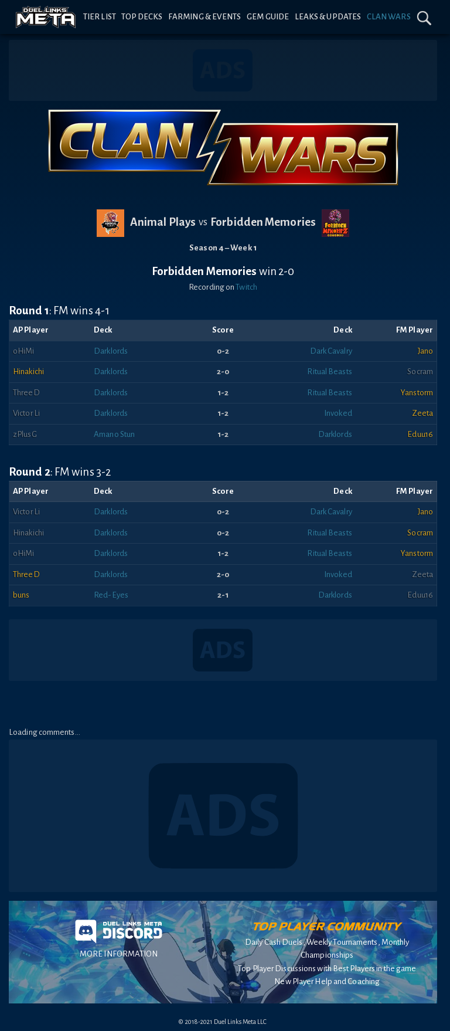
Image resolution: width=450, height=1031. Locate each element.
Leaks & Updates (328, 16)
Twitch (246, 287)
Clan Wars (389, 16)
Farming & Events (204, 16)
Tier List (99, 16)
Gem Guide (268, 16)
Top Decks (141, 16)
